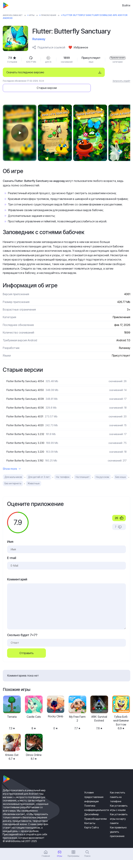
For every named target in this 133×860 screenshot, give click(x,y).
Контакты (89, 816)
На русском (102, 469)
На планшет (83, 469)
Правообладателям (95, 811)
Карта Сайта (91, 820)
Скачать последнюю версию (25, 72)
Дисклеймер (91, 807)
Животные (33, 476)
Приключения (52, 15)
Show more (12, 461)
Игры (34, 15)
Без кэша (120, 469)
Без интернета (13, 476)
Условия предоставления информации (93, 790)
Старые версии (106, 72)
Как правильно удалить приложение (118, 824)
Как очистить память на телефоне (117, 790)
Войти (126, 5)
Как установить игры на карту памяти (118, 811)
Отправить (26, 646)
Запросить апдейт (121, 81)
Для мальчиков (13, 469)
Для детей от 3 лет (39, 469)
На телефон (62, 469)
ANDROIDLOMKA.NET (14, 15)
